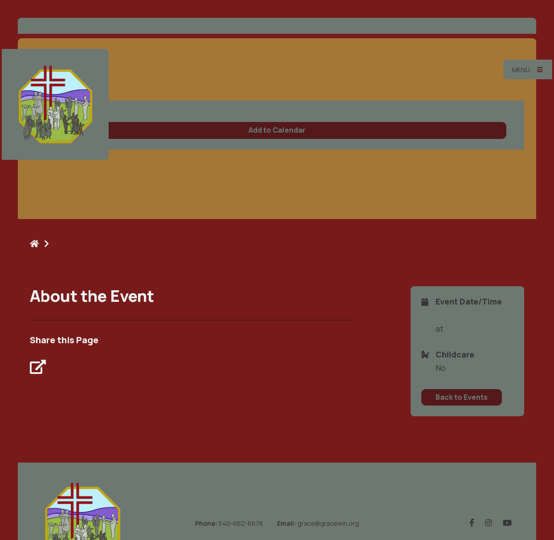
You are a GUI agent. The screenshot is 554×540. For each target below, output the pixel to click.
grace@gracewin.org (328, 523)
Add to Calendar (277, 130)
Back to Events (462, 397)
